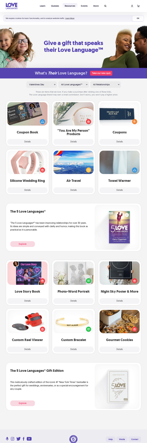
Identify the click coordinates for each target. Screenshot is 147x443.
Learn (42, 5)
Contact (134, 439)
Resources (70, 5)
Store (96, 5)
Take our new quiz (101, 73)
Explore (22, 244)
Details (27, 142)
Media (122, 439)
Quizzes (55, 5)
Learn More (69, 18)
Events (84, 5)
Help (110, 439)
